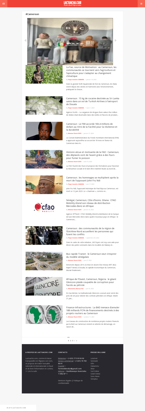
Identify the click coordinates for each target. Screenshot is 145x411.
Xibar (93, 368)
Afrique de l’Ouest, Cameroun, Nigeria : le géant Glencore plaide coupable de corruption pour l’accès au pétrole (91, 282)
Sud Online (95, 371)
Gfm (92, 363)
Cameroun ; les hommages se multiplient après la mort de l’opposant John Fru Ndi (92, 179)
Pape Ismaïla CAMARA (76, 79)
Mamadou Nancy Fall (76, 288)
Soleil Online (95, 374)
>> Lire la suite (31, 371)
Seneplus (94, 379)
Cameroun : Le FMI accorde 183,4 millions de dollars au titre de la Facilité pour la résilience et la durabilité (91, 126)
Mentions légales (64, 380)
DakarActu (95, 366)
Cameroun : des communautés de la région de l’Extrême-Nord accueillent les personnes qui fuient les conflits (90, 231)
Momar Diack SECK (74, 133)
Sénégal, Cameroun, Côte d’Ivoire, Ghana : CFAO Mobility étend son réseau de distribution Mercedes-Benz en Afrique (91, 203)
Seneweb (94, 361)
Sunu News (95, 376)
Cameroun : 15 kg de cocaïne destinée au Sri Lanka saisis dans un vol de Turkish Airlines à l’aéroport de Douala (92, 101)
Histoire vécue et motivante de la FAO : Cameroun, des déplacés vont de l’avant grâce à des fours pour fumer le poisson (92, 155)
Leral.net (94, 358)
